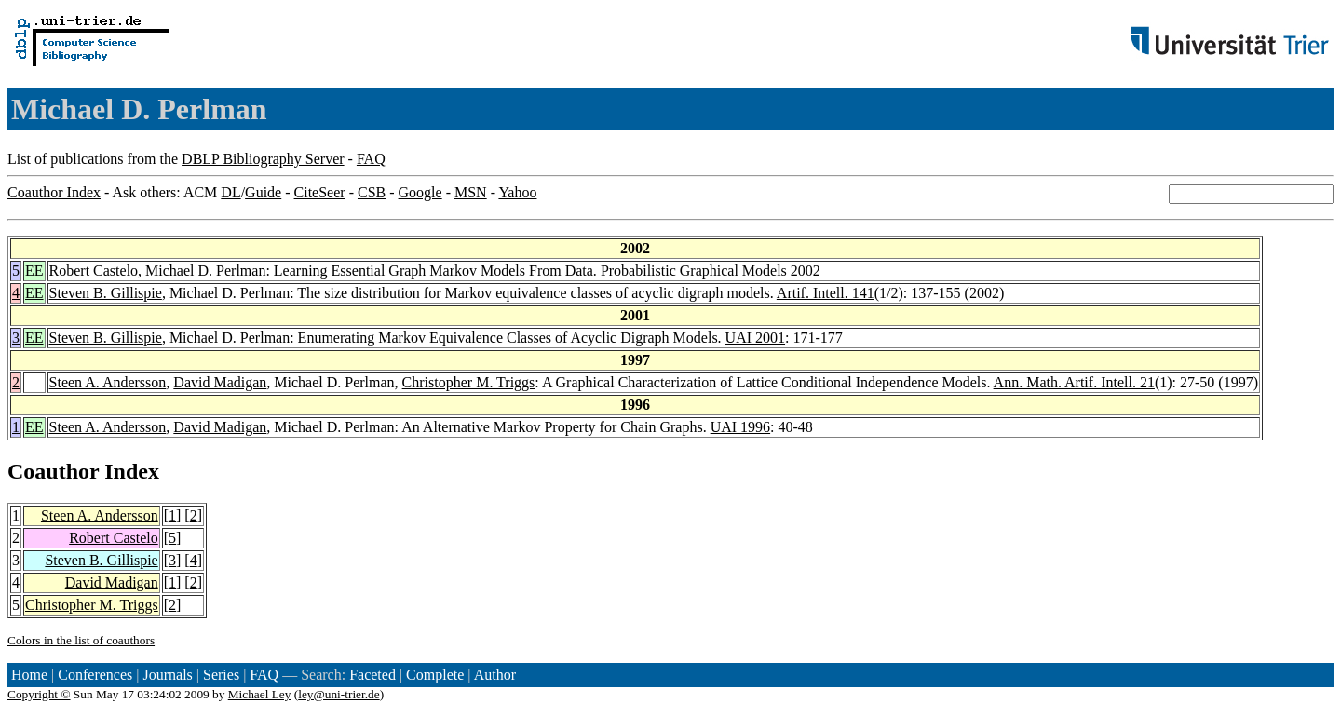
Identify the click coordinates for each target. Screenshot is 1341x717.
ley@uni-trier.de (338, 694)
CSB (372, 192)
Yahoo (517, 192)
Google (420, 192)
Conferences (95, 675)
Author (495, 675)
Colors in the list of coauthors (81, 640)
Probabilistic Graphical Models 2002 (710, 270)
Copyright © (39, 694)
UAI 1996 (740, 427)
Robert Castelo (94, 270)
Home (29, 675)
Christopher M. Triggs (468, 382)
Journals (167, 675)
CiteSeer (319, 192)
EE (34, 270)
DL (230, 192)
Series (221, 675)
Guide (263, 192)
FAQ (371, 159)
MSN (470, 192)
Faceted (372, 675)
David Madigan (219, 382)
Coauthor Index (54, 192)
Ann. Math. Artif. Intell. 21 (1074, 382)
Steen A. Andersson (108, 382)
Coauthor (53, 471)
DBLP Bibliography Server (263, 159)
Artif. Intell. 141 (825, 293)
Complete (435, 675)
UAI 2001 (755, 337)
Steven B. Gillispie (105, 293)
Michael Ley (259, 694)
